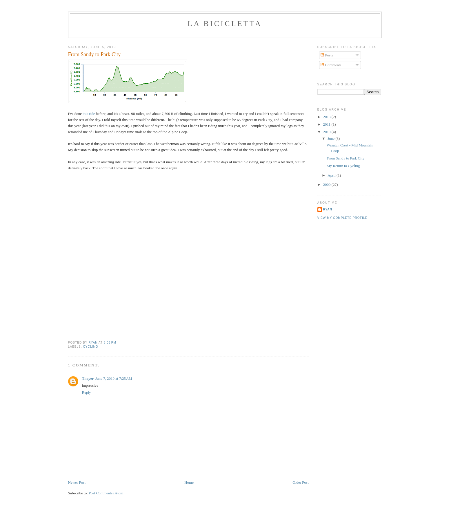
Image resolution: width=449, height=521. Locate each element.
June (331, 138)
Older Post (300, 482)
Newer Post (77, 482)
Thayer (88, 378)
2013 (327, 117)
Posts (327, 55)
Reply (86, 392)
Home (189, 482)
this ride (89, 113)
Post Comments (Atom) (107, 493)
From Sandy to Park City (345, 158)
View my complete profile (342, 217)
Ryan (327, 209)
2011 (327, 124)
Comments (331, 65)
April (332, 175)
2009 (327, 184)
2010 (327, 132)
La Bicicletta (225, 23)
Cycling (90, 346)
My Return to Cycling (343, 166)
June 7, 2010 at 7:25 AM (113, 378)
